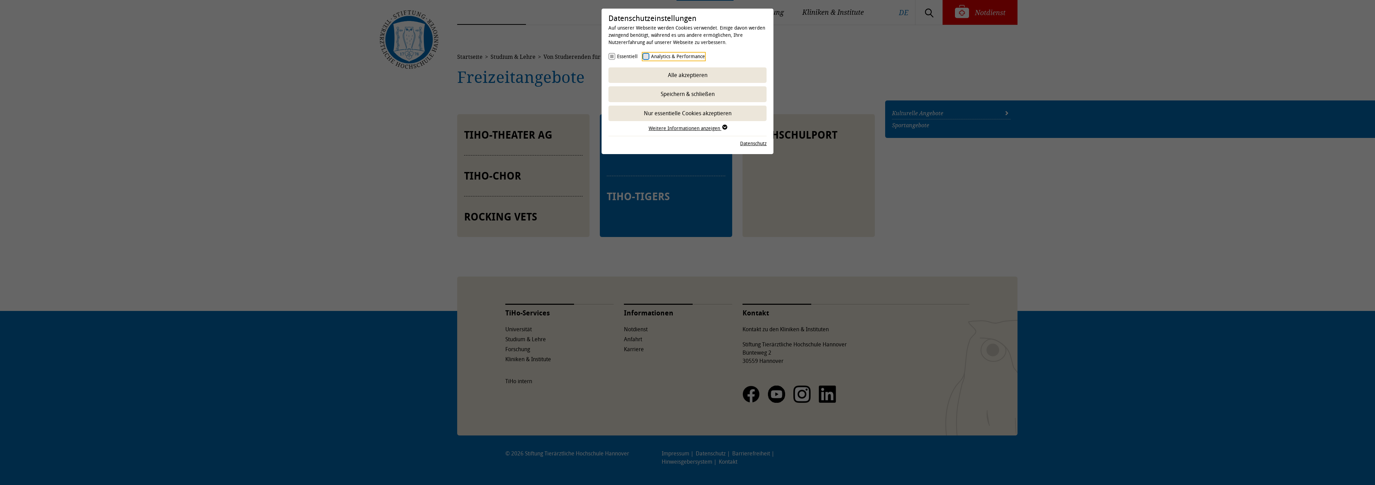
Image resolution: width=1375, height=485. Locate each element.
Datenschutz (753, 143)
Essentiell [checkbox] (627, 56)
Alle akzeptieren (687, 75)
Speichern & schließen (688, 94)
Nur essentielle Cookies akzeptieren (688, 113)
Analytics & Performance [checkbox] (678, 56)
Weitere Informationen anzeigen (688, 128)
